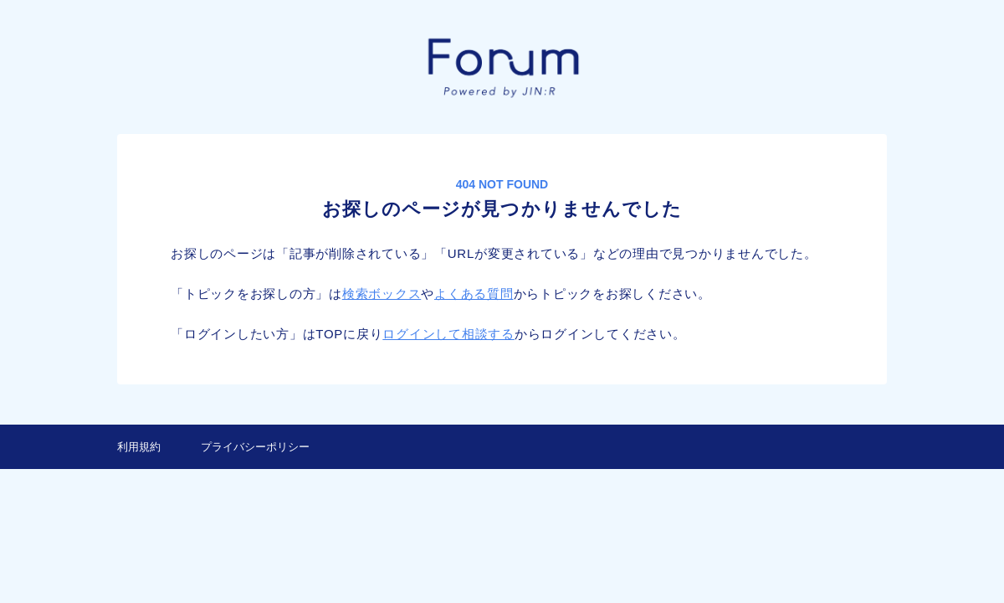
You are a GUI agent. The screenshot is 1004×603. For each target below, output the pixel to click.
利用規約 (139, 447)
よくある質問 (474, 293)
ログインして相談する (448, 334)
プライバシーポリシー (255, 447)
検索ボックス (382, 293)
